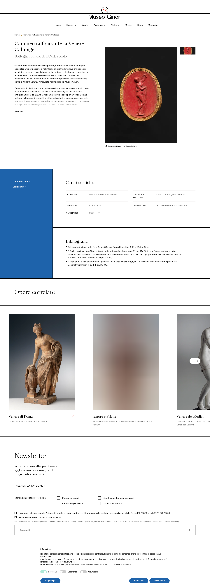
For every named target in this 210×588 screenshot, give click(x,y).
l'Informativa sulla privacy (58, 513)
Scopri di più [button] (50, 581)
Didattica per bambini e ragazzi (118, 498)
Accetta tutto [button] (159, 581)
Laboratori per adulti (72, 503)
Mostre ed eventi (70, 498)
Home (17, 35)
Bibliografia (20, 186)
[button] (187, 50)
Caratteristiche (21, 181)
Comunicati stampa (112, 503)
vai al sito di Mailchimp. (169, 521)
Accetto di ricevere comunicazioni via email (40, 517)
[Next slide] (195, 361)
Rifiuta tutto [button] (139, 581)
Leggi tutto (18, 111)
